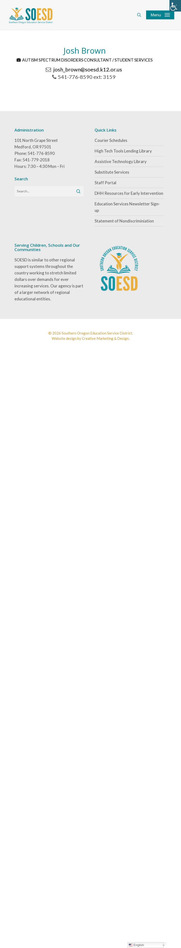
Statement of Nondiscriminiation (124, 220)
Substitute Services (112, 172)
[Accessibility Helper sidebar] (175, 6)
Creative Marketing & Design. (105, 338)
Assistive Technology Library (121, 161)
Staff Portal (105, 182)
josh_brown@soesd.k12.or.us (87, 69)
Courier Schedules (111, 140)
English (136, 945)
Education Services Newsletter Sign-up (127, 207)
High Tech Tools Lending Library (123, 150)
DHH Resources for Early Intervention (129, 193)
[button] (160, 15)
